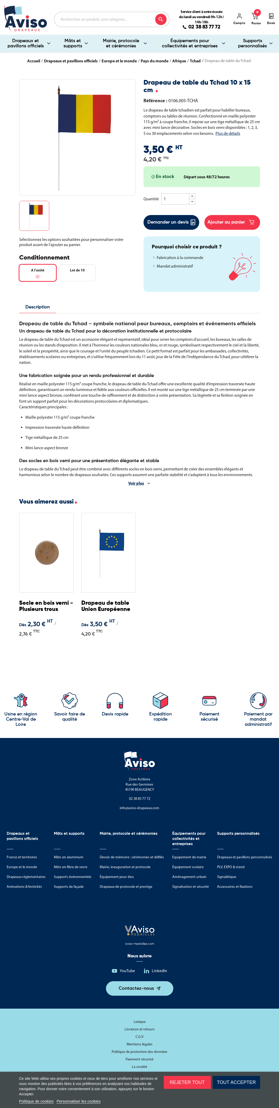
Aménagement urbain (189, 877)
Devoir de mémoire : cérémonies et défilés (132, 857)
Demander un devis (171, 222)
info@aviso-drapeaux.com (139, 808)
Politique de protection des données (139, 1052)
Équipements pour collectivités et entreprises (190, 43)
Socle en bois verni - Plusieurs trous (46, 606)
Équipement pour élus (117, 877)
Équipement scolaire (188, 867)
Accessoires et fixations (235, 886)
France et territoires (22, 857)
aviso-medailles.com (139, 944)
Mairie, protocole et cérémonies (121, 43)
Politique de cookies (36, 1101)
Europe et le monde (22, 867)
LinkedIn (159, 970)
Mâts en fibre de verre (70, 867)
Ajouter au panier (231, 222)
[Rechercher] (112, 19)
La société (139, 1067)
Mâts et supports (72, 43)
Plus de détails (228, 133)
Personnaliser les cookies (78, 1101)
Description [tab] (37, 307)
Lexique (140, 1022)
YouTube (127, 970)
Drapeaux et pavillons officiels (26, 43)
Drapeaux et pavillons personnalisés (244, 857)
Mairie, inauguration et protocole (125, 867)
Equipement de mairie (189, 857)
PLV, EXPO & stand (231, 867)
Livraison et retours (140, 1029)
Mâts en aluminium (68, 857)
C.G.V (139, 1037)
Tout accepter (236, 1082)
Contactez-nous (136, 988)
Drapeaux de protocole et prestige (126, 886)
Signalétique (226, 877)
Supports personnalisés (252, 43)
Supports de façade (69, 886)
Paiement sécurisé (139, 1059)
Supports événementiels (72, 877)
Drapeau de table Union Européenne (105, 606)
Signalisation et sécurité (190, 886)
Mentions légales (140, 1044)
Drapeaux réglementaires (26, 877)
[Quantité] (175, 199)
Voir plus (136, 483)
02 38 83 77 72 (204, 27)
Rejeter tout (187, 1082)
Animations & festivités (24, 886)
